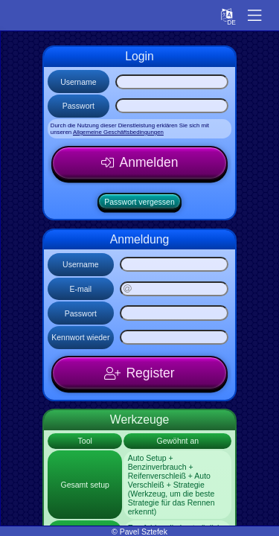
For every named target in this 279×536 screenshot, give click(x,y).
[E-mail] (174, 288)
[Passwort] (171, 105)
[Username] (171, 81)
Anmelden (149, 162)
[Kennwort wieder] (174, 337)
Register (150, 373)
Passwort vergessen (139, 201)
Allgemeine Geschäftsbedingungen (118, 132)
